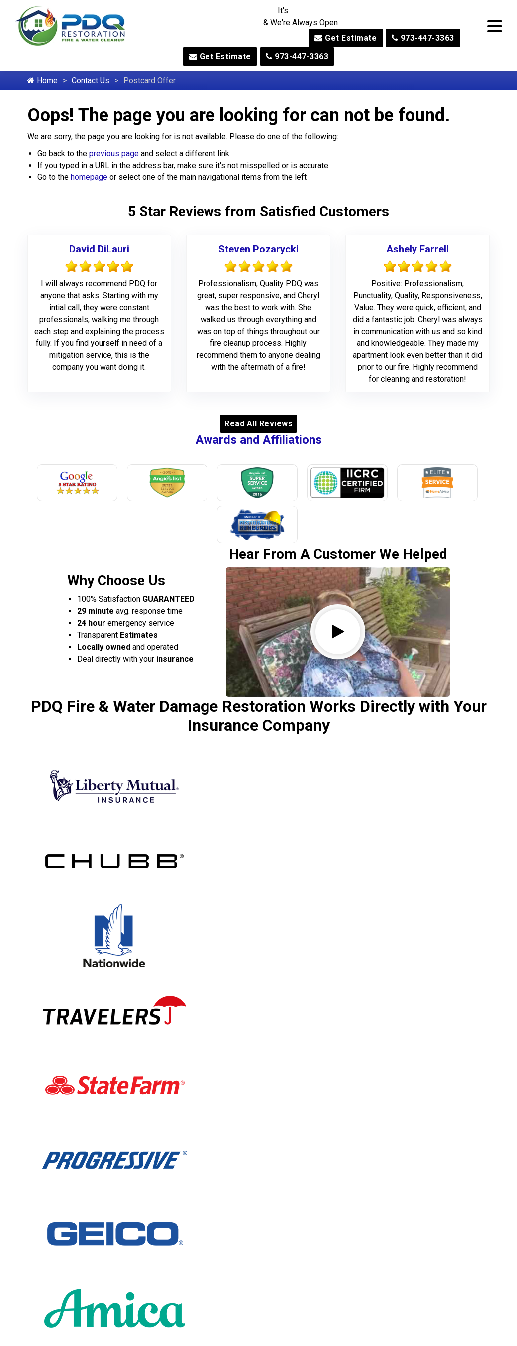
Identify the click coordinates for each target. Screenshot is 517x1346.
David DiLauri (99, 249)
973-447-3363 (423, 38)
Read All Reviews (258, 423)
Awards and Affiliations (259, 440)
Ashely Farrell (417, 249)
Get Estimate (345, 38)
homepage (89, 177)
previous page (114, 153)
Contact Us (90, 80)
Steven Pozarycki (258, 249)
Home (42, 80)
